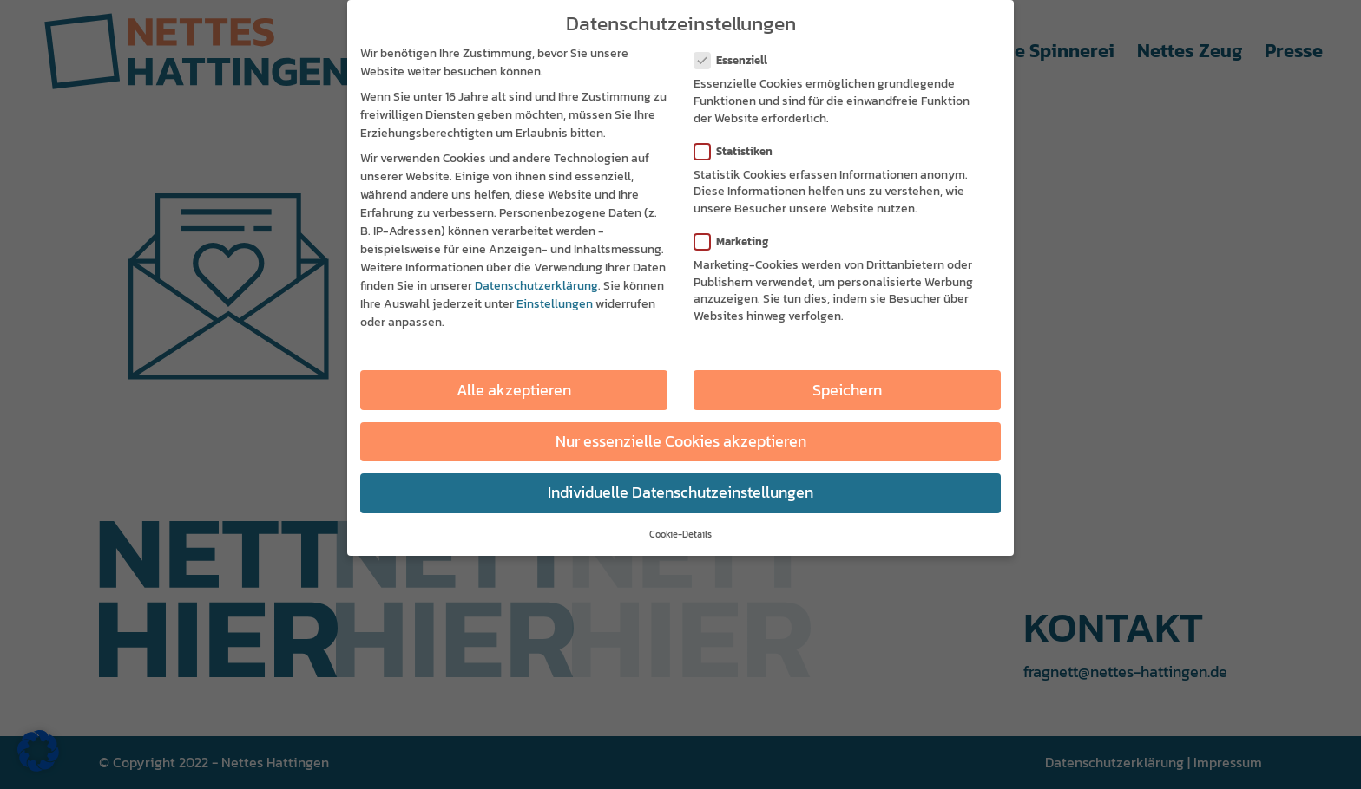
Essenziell (738, 60)
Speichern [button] (847, 390)
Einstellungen (554, 304)
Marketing (738, 241)
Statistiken (740, 151)
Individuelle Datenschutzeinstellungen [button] (680, 492)
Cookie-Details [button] (680, 534)
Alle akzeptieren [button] (514, 390)
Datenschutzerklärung (536, 286)
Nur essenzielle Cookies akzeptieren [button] (681, 441)
